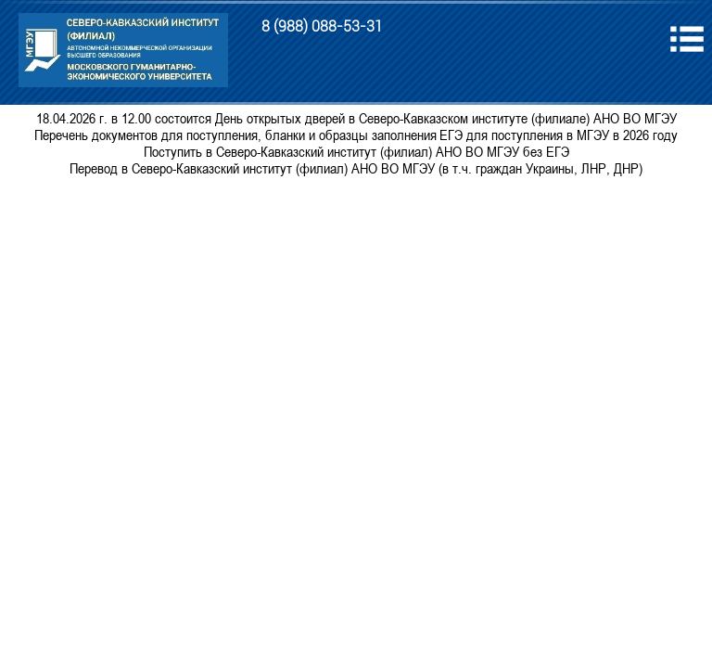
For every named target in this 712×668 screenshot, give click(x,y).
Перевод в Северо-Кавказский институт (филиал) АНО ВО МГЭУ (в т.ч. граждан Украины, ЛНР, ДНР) (356, 168)
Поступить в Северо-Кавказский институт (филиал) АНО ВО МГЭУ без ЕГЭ (356, 151)
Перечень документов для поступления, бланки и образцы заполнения (235, 134)
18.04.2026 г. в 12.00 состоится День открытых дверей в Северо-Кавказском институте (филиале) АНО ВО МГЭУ (356, 117)
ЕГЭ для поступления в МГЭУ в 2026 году (558, 134)
